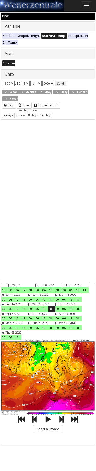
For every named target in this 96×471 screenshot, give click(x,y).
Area (9, 53)
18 (3, 290)
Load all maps (48, 429)
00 (10, 290)
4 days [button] (20, 115)
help (9, 105)
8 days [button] (33, 115)
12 (23, 290)
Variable (12, 26)
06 (17, 290)
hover (24, 105)
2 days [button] (8, 115)
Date (9, 74)
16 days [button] (46, 115)
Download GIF (46, 105)
